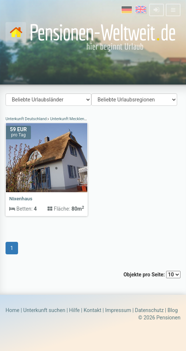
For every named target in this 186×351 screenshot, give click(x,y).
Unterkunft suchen (44, 310)
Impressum (118, 310)
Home (13, 310)
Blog (173, 310)
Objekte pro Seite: (151, 274)
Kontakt (92, 310)
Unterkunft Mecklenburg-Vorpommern (83, 119)
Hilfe (74, 310)
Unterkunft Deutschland (27, 119)
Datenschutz (149, 310)
